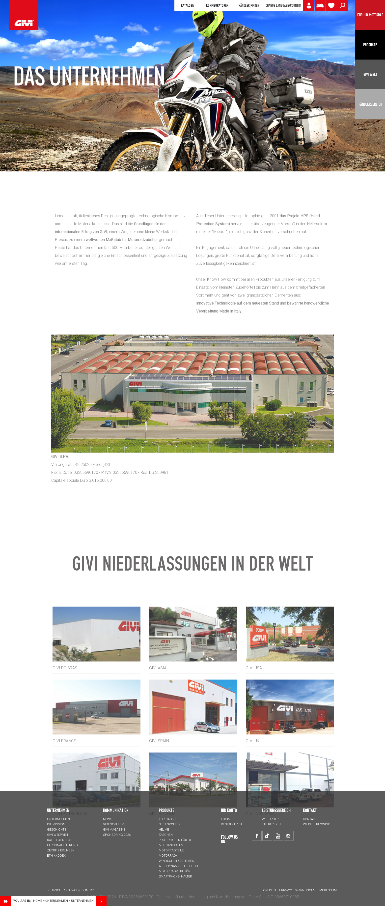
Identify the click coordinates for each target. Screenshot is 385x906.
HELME (164, 829)
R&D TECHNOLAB (59, 840)
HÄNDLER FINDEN (249, 5)
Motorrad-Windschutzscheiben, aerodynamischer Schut (179, 861)
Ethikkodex (56, 855)
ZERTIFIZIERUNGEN (61, 850)
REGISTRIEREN (231, 824)
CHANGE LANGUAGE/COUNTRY (283, 5)
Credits (269, 890)
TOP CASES (167, 819)
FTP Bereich (271, 824)
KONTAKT (310, 819)
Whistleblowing (316, 824)
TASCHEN (166, 835)
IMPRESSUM (328, 890)
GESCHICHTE (56, 829)
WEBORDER (270, 819)
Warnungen (305, 890)
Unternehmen (56, 901)
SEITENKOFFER (169, 824)
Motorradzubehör (174, 871)
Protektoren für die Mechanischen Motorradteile (175, 845)
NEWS (107, 819)
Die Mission (56, 824)
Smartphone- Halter (175, 876)
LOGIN (225, 819)
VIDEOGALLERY (114, 824)
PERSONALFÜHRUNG (62, 845)
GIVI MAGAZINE (114, 829)
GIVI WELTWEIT (57, 835)
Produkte (166, 810)
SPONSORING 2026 (117, 835)
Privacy (285, 890)
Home (37, 901)
